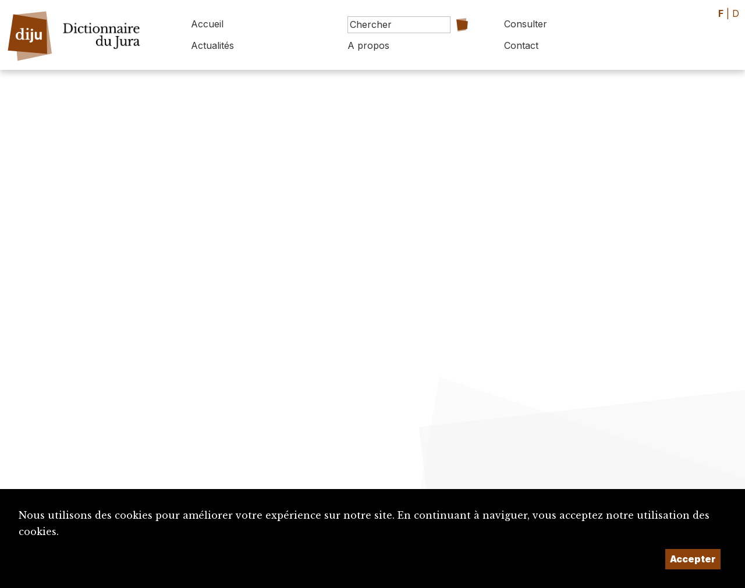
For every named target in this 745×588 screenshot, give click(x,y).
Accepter (693, 559)
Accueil (207, 24)
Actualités (212, 45)
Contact (521, 45)
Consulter (525, 24)
